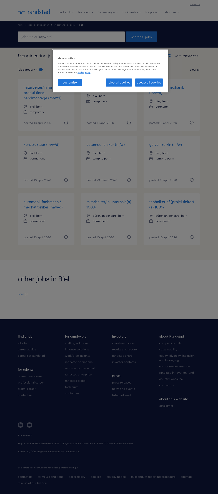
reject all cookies (119, 82)
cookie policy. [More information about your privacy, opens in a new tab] (84, 72)
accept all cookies (149, 82)
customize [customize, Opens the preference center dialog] (70, 82)
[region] (110, 70)
